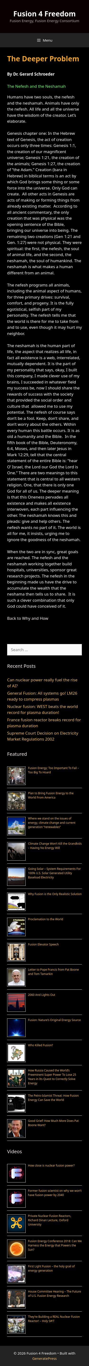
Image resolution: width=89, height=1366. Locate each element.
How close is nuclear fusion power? (51, 1165)
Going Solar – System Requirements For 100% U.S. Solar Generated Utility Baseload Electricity (54, 873)
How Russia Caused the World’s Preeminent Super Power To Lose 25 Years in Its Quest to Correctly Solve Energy (52, 1076)
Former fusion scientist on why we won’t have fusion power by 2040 (55, 1193)
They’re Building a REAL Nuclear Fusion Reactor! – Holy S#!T (54, 1319)
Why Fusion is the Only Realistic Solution (55, 894)
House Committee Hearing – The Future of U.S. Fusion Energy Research (54, 1293)
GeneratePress (44, 1358)
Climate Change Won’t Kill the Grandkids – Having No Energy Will (55, 846)
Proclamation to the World (45, 919)
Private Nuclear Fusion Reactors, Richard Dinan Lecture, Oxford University (49, 1220)
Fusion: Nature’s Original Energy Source (54, 1020)
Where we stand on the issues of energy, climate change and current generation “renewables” (51, 822)
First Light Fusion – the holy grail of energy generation (51, 1268)
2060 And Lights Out (41, 995)
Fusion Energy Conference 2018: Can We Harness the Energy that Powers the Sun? (55, 1245)
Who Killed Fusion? (40, 1045)
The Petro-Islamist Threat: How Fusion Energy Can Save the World (53, 1098)
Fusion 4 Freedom (44, 14)
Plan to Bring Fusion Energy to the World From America (51, 795)
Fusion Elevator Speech (43, 944)
